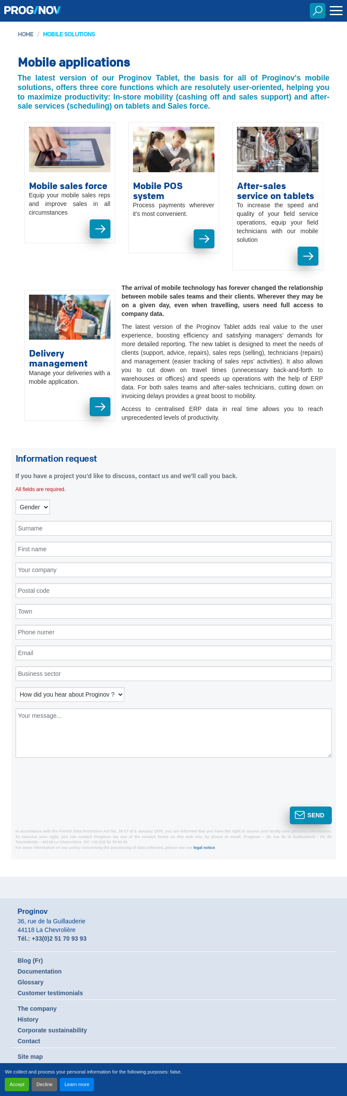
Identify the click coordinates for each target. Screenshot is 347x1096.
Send (316, 815)
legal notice (204, 847)
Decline (44, 1084)
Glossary (31, 982)
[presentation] (75, 788)
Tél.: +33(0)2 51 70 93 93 (52, 938)
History (28, 1019)
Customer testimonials (50, 993)
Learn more (77, 1084)
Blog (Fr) (30, 960)
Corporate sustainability (52, 1030)
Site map (30, 1056)
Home (26, 34)
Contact (29, 1041)
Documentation (40, 971)
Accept (17, 1084)
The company (37, 1008)
